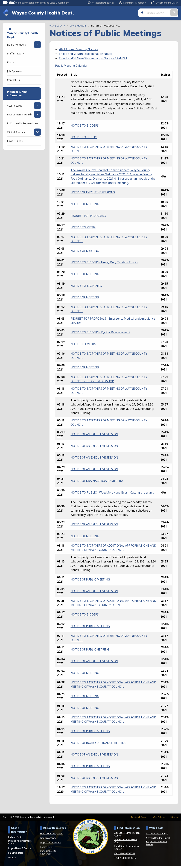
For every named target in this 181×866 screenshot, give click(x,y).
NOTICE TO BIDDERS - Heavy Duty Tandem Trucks (104, 262)
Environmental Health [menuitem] (19, 114)
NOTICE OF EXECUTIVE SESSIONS (93, 192)
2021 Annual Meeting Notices (78, 49)
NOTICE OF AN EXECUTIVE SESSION (94, 434)
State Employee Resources (48, 852)
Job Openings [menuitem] (14, 71)
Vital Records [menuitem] (14, 105)
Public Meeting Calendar (71, 66)
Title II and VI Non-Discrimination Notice (85, 54)
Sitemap (174, 817)
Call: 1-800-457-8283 (124, 853)
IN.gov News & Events (19, 848)
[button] (101, 2)
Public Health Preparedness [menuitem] (22, 123)
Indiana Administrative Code (20, 842)
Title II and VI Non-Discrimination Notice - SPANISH (93, 58)
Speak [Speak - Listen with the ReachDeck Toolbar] (167, 837)
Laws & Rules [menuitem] (15, 141)
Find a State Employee (51, 833)
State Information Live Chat (125, 841)
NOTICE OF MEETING (85, 204)
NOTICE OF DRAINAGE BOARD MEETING (97, 481)
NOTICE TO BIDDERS (85, 125)
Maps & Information (50, 842)
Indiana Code (15, 837)
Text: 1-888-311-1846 (125, 857)
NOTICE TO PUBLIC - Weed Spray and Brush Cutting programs (112, 492)
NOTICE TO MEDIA (83, 227)
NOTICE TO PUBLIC (84, 137)
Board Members (78, 25)
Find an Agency (48, 837)
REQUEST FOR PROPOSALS (88, 216)
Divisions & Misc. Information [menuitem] (17, 93)
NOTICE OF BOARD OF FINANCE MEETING (98, 743)
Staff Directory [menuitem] (15, 53)
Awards (12, 857)
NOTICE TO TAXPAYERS (86, 286)
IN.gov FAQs (46, 846)
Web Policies (159, 817)
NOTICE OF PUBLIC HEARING (90, 649)
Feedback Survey (139, 817)
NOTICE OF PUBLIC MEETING (90, 579)
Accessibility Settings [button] (157, 833)
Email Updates (15, 852)
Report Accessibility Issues (156, 843)
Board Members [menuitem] (16, 44)
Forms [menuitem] (10, 62)
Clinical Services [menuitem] (16, 132)
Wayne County (57, 25)
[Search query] (157, 12)
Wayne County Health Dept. (43, 13)
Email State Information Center (126, 847)
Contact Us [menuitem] (13, 80)
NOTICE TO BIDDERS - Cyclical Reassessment (100, 332)
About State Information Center (127, 834)
